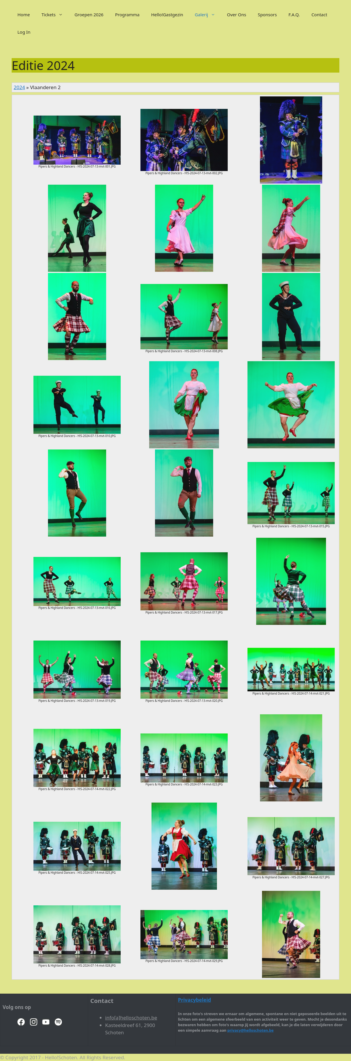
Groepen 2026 (89, 14)
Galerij (208, 14)
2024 (19, 87)
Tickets (55, 14)
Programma (127, 14)
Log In (23, 32)
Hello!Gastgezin (167, 14)
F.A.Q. (294, 14)
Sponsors (267, 14)
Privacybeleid (194, 1000)
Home (23, 14)
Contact (319, 14)
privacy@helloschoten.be (250, 1030)
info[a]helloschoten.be (131, 1017)
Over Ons (236, 14)
